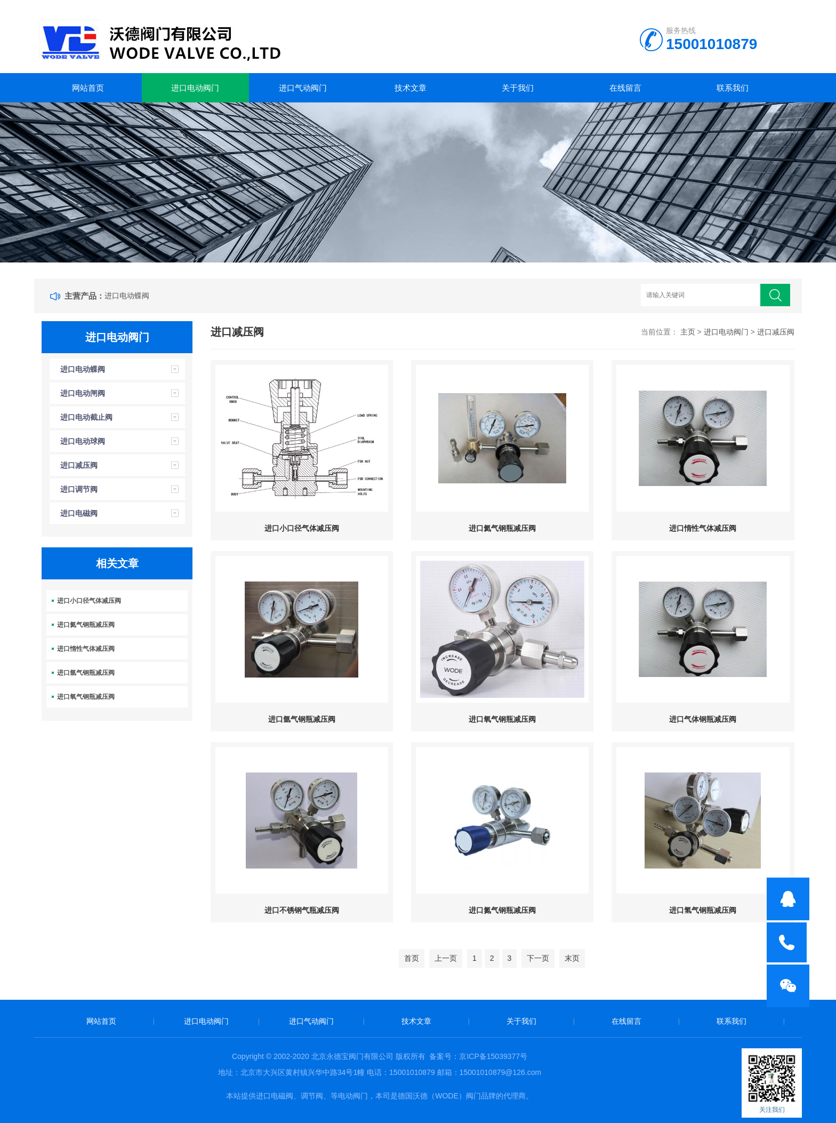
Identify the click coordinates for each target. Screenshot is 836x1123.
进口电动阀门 (195, 87)
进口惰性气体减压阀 (86, 648)
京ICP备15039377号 (493, 1056)
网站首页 (88, 87)
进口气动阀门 (303, 87)
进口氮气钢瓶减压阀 (502, 910)
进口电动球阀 (82, 441)
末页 (572, 958)
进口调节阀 (79, 489)
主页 (687, 332)
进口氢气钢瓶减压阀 (702, 910)
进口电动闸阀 (82, 393)
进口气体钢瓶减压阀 (702, 719)
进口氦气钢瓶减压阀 (86, 624)
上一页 (446, 958)
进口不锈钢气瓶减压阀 (301, 910)
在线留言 (625, 87)
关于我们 (518, 87)
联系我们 (733, 87)
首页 (411, 958)
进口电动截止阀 (86, 417)
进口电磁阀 (79, 513)
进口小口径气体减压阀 (89, 600)
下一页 (538, 958)
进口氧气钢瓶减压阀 (86, 696)
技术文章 (411, 87)
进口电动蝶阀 (126, 295)
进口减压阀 (79, 465)
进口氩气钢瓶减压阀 (86, 672)
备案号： (444, 1056)
